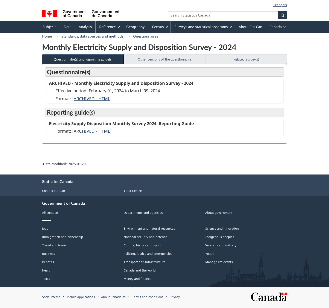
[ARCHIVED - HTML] (91, 99)
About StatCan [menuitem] (250, 26)
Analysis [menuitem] (85, 26)
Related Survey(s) (246, 59)
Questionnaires (145, 36)
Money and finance (137, 279)
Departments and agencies (143, 213)
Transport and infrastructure (144, 262)
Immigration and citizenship (62, 237)
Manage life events (219, 262)
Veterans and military (220, 245)
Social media (51, 297)
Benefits (48, 262)
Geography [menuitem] (135, 26)
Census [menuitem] (160, 26)
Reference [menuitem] (109, 26)
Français (280, 5)
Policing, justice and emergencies (148, 254)
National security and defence (145, 237)
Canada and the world (140, 270)
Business (48, 254)
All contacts (50, 213)
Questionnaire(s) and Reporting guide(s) (82, 59)
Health (47, 270)
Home (47, 36)
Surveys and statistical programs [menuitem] (203, 26)
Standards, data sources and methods (92, 36)
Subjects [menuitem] (49, 26)
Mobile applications (81, 297)
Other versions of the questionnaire (164, 59)
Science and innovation (222, 228)
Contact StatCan (53, 191)
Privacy (175, 297)
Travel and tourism (55, 245)
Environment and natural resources (149, 228)
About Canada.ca (113, 297)
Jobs (45, 228)
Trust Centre (133, 191)
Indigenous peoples (219, 237)
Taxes (46, 279)
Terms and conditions (147, 297)
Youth (209, 254)
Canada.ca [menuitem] (278, 26)
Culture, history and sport (142, 245)
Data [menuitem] (68, 26)
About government (218, 213)
